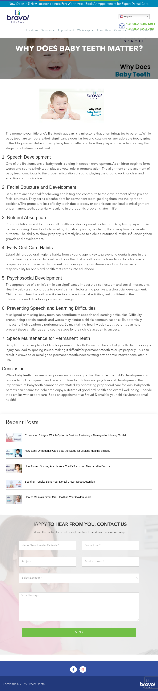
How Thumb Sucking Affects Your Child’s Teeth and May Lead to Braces (67, 466)
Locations (32, 30)
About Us (104, 30)
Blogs (133, 30)
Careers (120, 30)
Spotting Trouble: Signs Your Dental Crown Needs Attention (60, 481)
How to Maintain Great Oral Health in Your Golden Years (58, 497)
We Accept (85, 30)
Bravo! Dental (36, 684)
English (126, 16)
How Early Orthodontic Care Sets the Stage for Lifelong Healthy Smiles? (67, 450)
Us (146, 30)
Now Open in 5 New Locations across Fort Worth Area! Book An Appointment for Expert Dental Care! (79, 4)
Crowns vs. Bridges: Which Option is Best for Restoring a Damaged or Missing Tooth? (75, 435)
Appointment (66, 30)
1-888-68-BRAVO (140, 24)
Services (47, 30)
